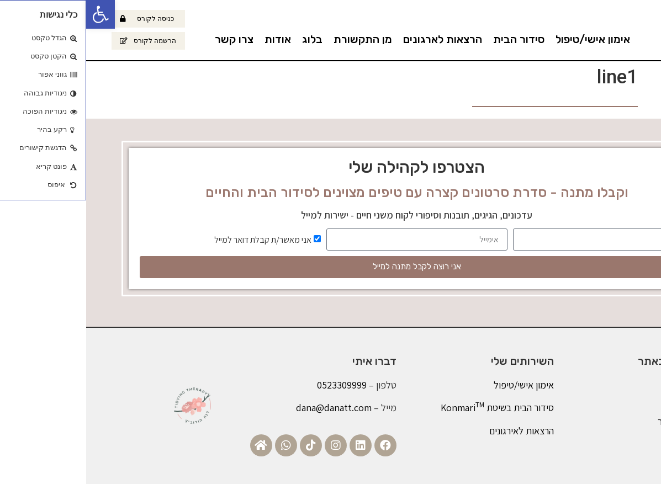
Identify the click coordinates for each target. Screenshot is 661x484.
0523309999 (256, 385)
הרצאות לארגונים (356, 39)
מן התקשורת (276, 39)
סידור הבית (432, 39)
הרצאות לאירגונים (435, 430)
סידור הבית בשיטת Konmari (411, 407)
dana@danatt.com (247, 407)
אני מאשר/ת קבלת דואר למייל (176, 239)
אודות (191, 39)
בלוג (226, 39)
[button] (14, 14)
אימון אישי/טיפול (506, 39)
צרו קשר (148, 39)
